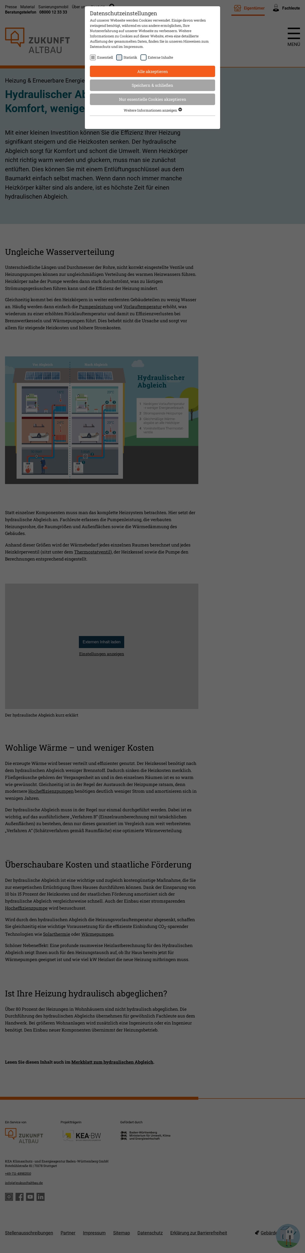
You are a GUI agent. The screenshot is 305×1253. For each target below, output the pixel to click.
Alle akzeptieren (152, 71)
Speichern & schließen (152, 85)
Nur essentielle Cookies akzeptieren (152, 99)
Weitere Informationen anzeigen (153, 110)
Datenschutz (100, 46)
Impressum (133, 46)
